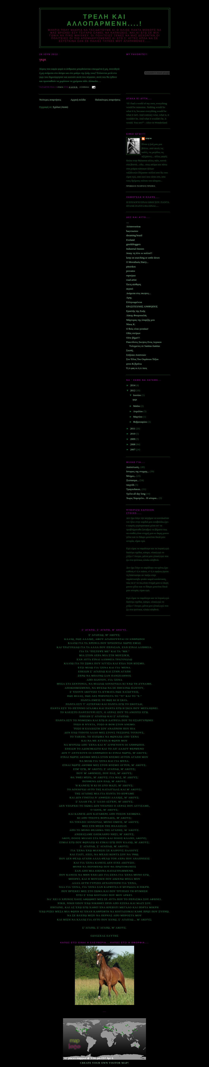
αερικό (129, 288)
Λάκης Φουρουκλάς (136, 315)
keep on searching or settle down (143, 257)
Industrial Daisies (135, 248)
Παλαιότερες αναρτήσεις (107, 99)
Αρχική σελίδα (78, 99)
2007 (133, 449)
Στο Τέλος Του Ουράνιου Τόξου (142, 359)
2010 (133, 433)
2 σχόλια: (85, 87)
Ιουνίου (137, 395)
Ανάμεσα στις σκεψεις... (138, 293)
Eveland (130, 240)
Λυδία (149, 138)
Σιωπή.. (130, 350)
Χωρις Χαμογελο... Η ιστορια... (142, 498)
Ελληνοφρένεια (134, 302)
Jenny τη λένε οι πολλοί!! (139, 253)
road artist (131, 280)
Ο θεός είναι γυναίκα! (137, 328)
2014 (133, 385)
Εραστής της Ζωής (135, 311)
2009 (133, 439)
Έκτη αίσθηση (133, 284)
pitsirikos (131, 266)
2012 (133, 390)
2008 (133, 444)
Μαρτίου (138, 416)
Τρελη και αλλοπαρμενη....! (104, 20)
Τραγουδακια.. (133, 489)
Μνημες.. (131, 476)
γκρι (42, 59)
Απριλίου (138, 411)
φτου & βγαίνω (134, 363)
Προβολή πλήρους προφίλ (140, 186)
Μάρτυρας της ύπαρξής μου (140, 320)
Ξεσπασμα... (132, 480)
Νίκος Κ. (130, 324)
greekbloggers (133, 244)
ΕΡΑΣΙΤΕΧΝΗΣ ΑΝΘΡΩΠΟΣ (142, 306)
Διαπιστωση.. (133, 467)
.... (127, 222)
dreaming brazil (134, 235)
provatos (130, 271)
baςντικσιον (132, 231)
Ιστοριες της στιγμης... (137, 471)
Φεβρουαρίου (140, 422)
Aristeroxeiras (133, 226)
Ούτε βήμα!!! (133, 337)
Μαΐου (137, 406)
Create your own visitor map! (104, 1062)
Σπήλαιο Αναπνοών (136, 355)
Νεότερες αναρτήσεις (50, 99)
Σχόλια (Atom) (60, 107)
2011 (133, 428)
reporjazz (131, 275)
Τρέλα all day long (135, 493)
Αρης (129, 297)
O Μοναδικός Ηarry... (137, 262)
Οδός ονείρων (133, 333)
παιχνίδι (130, 485)
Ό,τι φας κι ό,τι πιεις (136, 368)
